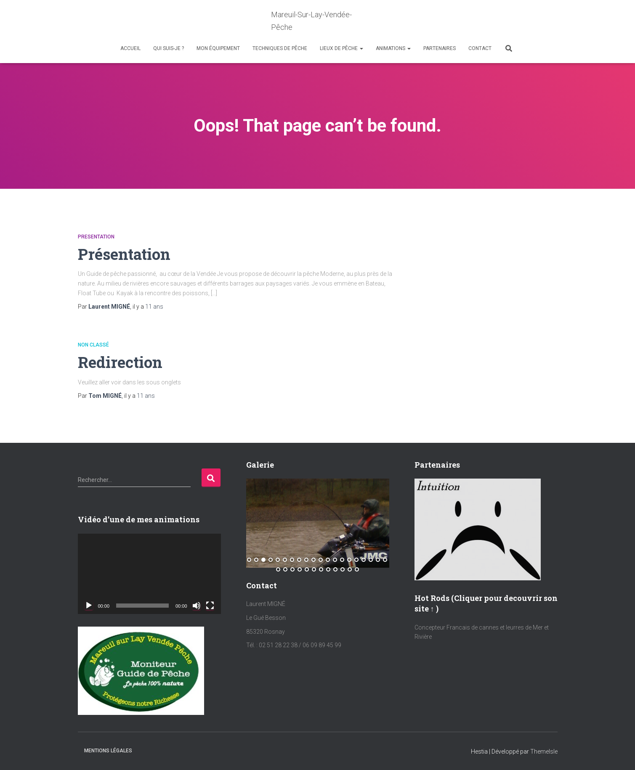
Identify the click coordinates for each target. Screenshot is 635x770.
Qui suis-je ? (168, 48)
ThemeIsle (544, 751)
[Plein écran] (210, 605)
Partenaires (439, 48)
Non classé (93, 345)
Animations (393, 48)
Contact (480, 48)
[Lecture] (89, 605)
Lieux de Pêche (341, 48)
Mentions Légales (108, 750)
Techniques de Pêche (279, 48)
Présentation (125, 253)
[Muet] (196, 605)
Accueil (130, 48)
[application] (149, 573)
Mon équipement (218, 48)
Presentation (96, 237)
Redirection (120, 362)
